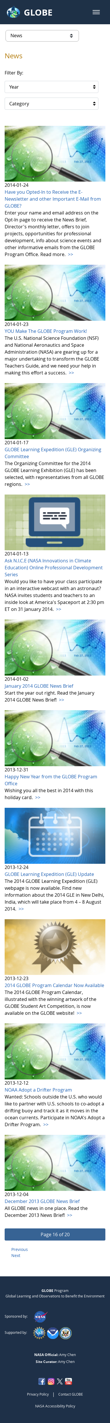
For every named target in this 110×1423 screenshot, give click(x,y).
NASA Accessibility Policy (55, 1406)
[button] (96, 12)
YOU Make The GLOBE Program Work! (46, 331)
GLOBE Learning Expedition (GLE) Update (49, 874)
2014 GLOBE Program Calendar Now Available (54, 985)
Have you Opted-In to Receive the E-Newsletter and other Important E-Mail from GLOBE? (53, 199)
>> (70, 254)
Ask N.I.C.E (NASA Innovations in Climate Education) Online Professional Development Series (54, 567)
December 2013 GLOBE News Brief (42, 1201)
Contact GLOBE (70, 1394)
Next (15, 1255)
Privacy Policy (38, 1394)
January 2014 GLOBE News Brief (39, 686)
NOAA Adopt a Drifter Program (38, 1090)
